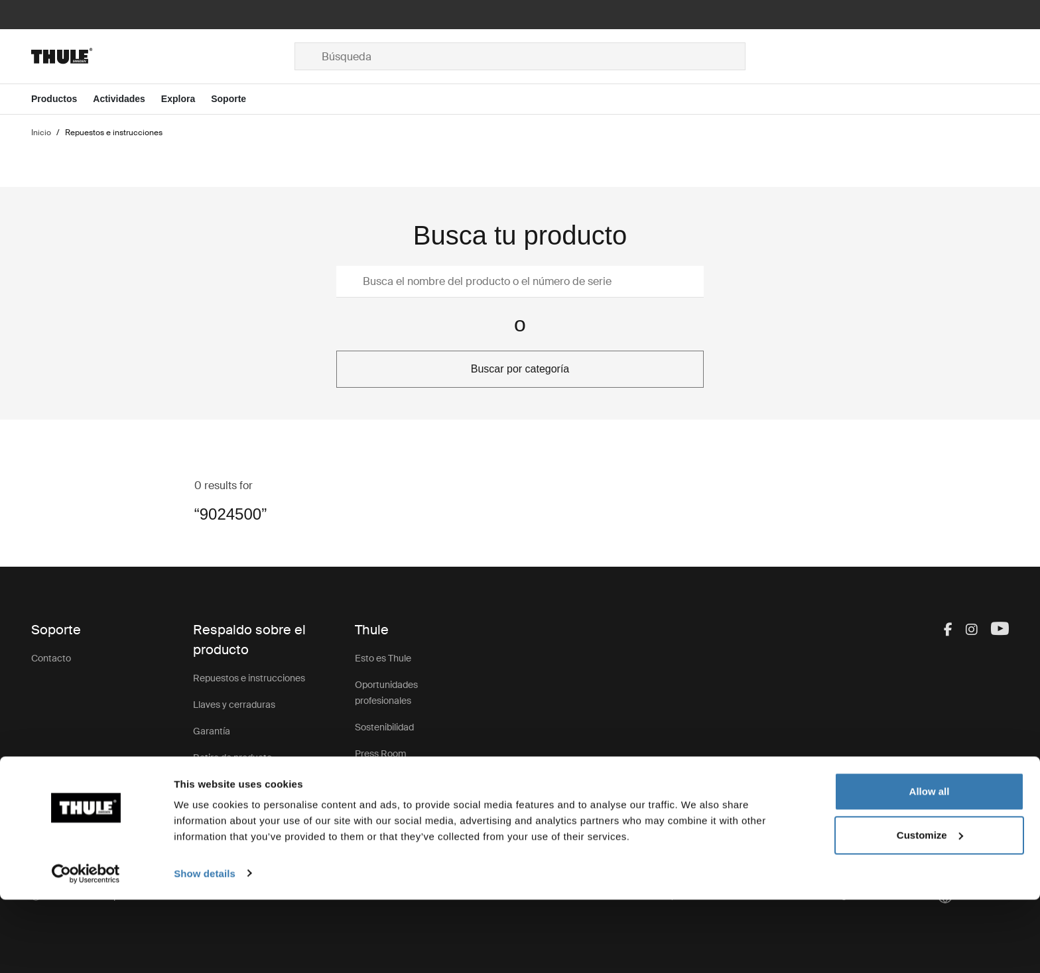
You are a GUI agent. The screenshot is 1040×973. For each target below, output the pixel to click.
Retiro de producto (232, 758)
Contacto (51, 658)
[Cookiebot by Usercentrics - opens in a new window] (86, 947)
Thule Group (381, 780)
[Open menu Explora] (186, 99)
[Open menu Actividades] (127, 99)
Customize (930, 908)
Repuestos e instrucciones (249, 678)
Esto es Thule (383, 658)
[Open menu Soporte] (236, 99)
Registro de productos (240, 784)
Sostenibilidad (384, 727)
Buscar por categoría (520, 368)
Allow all (929, 865)
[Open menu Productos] (62, 99)
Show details (204, 946)
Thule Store (379, 807)
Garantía (211, 731)
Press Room (381, 754)
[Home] (162, 56)
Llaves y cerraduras (234, 705)
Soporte (210, 811)
